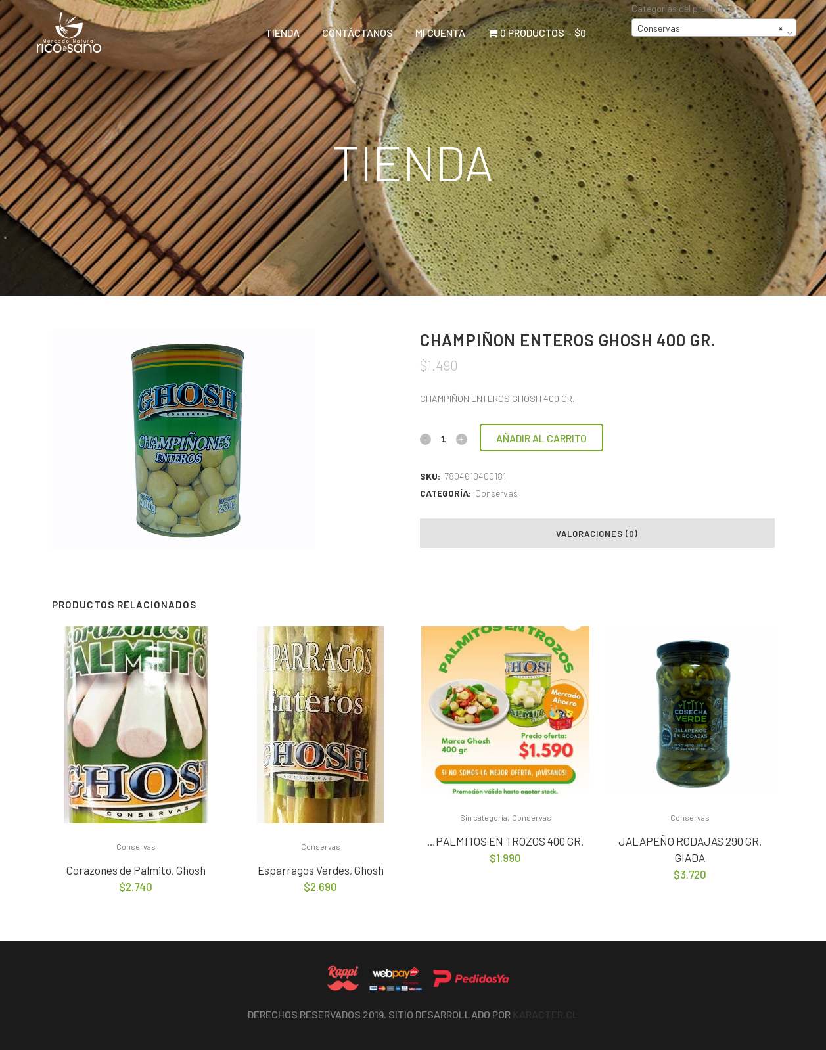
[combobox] (713, 27)
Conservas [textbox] (710, 28)
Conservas (496, 493)
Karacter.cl (545, 1014)
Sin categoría (483, 817)
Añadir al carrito (541, 438)
